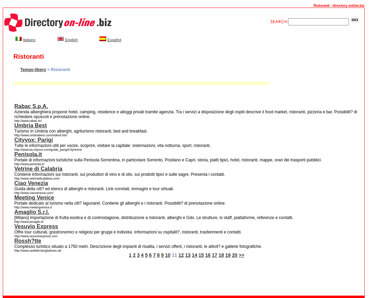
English (71, 40)
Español (114, 40)
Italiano (29, 40)
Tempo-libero (33, 69)
